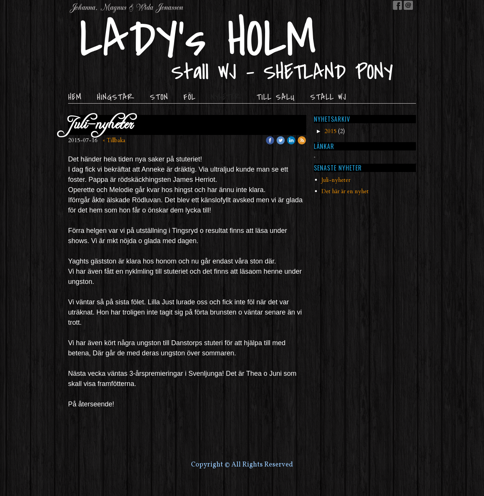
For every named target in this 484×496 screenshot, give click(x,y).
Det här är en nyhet (345, 191)
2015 (330, 131)
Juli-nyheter (336, 180)
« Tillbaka (114, 140)
